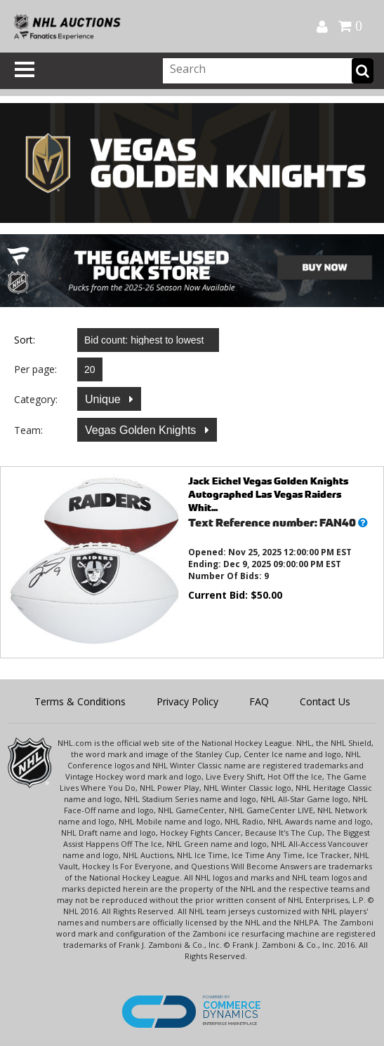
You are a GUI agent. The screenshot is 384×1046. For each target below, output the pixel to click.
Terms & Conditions (80, 701)
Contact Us (325, 701)
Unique (104, 399)
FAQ (259, 701)
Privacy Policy (187, 701)
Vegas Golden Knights (142, 430)
